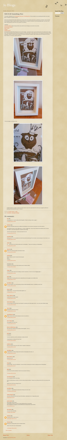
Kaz (7, 218)
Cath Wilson (9, 388)
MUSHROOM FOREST (8, 27)
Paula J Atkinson (10, 295)
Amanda (8, 255)
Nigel (8, 369)
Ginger (8, 270)
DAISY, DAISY (7, 28)
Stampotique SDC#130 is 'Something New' (22, 16)
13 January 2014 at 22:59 (11, 304)
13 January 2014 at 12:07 (11, 279)
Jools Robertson (10, 314)
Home (28, 435)
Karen (8, 276)
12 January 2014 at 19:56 (11, 245)
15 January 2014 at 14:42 (11, 353)
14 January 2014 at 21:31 (11, 323)
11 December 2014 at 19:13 (11, 428)
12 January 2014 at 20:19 (11, 260)
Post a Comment (9, 430)
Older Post (50, 435)
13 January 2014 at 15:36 (11, 285)
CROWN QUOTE (7, 30)
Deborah (8, 249)
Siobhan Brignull (10, 394)
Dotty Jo (8, 289)
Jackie (8, 242)
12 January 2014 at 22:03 (11, 266)
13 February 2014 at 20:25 (11, 391)
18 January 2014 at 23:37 (11, 365)
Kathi (8, 333)
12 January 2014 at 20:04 (11, 252)
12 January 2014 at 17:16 (11, 233)
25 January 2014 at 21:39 (11, 373)
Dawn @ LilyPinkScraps (11, 327)
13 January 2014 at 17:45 (11, 292)
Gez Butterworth (10, 376)
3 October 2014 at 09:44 (11, 412)
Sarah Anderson (10, 301)
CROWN (5, 29)
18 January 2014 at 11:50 (11, 359)
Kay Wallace (9, 282)
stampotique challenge (15, 212)
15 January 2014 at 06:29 (11, 340)
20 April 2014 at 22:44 (10, 397)
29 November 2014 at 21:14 (11, 418)
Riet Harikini (9, 409)
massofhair (9, 236)
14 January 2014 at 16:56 (11, 311)
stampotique (9, 212)
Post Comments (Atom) (12, 437)
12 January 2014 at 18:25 (11, 239)
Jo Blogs (9, 5)
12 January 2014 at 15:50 (11, 221)
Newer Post (6, 435)
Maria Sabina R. (10, 356)
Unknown (8, 415)
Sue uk (8, 308)
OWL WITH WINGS (7, 25)
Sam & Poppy (9, 320)
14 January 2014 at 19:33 (11, 317)
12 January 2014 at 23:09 (11, 273)
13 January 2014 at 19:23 (11, 298)
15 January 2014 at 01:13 (11, 330)
